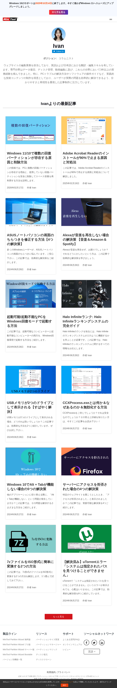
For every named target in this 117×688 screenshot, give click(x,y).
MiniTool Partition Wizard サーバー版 (18, 649)
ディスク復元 (42, 654)
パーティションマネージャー (48, 644)
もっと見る (58, 616)
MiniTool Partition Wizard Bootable (17, 654)
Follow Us (60, 51)
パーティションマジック (46, 649)
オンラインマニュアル (72, 644)
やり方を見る (58, 12)
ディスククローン (43, 659)
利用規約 (51, 672)
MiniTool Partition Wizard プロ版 (17, 644)
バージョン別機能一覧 (12, 659)
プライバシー (63, 672)
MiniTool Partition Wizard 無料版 (17, 639)
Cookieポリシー (67, 682)
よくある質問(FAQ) (71, 639)
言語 (91, 651)
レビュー (67, 649)
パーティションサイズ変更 (47, 639)
